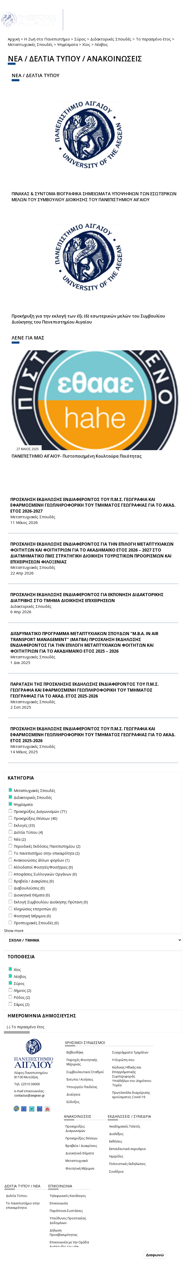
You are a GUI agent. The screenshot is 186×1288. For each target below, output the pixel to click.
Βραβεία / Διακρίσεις (81, 1146)
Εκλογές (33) (24, 825)
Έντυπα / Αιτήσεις (79, 1079)
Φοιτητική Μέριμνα (79, 1168)
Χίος (86, 44)
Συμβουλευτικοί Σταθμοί (85, 1072)
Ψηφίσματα (67, 44)
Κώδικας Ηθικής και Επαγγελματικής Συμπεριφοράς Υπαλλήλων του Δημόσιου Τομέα (131, 1076)
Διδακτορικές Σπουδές (110, 39)
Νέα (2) (20, 839)
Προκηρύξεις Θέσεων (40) (35, 818)
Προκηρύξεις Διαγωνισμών (75, 1128)
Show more (14, 930)
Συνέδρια (116, 1171)
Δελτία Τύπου (16, 1196)
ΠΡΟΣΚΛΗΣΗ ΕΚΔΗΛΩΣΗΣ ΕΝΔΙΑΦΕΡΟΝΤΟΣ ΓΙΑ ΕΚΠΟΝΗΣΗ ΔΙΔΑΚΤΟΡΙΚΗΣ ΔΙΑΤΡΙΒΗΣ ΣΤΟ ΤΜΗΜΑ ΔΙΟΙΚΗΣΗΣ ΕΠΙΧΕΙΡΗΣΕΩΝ (86, 597)
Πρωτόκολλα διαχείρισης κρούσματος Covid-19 (131, 1094)
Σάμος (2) (21, 1004)
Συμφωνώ (132, 1254)
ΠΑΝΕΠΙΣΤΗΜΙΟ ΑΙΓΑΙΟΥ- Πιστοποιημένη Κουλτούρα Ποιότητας (77, 456)
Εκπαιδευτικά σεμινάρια (127, 1149)
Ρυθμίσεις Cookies (37, 1283)
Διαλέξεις (116, 1134)
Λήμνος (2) (22, 990)
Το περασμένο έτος (153, 39)
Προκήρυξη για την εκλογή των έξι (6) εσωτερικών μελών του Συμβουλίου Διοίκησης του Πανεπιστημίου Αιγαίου (88, 319)
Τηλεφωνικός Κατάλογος (68, 1196)
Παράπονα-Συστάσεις (66, 1211)
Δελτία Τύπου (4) (28, 832)
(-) (9, 1026)
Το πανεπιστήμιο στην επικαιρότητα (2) (47, 853)
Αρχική (14, 39)
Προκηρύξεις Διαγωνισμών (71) (40, 811)
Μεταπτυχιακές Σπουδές (30, 44)
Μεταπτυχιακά (76, 1161)
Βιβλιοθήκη (74, 1052)
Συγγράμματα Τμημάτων (130, 1052)
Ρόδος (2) (22, 997)
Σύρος (80, 39)
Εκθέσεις (115, 1141)
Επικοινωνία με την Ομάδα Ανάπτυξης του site (69, 1244)
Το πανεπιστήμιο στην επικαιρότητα (23, 1205)
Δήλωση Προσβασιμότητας (63, 1232)
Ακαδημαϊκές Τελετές (124, 1126)
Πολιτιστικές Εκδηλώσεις (127, 1164)
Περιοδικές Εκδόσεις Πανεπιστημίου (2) (47, 846)
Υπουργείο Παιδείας (81, 1087)
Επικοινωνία (59, 1203)
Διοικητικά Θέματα (79, 1153)
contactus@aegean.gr (31, 1095)
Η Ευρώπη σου (123, 1060)
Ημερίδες (116, 1156)
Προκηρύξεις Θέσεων (81, 1138)
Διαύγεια (73, 1094)
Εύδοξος (72, 1102)
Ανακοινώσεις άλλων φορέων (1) (42, 860)
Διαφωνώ (155, 1255)
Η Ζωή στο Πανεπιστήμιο (47, 39)
